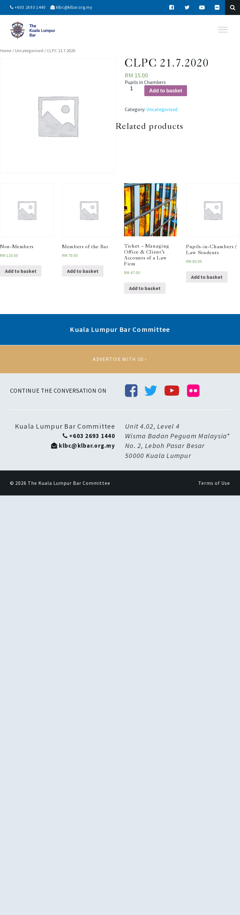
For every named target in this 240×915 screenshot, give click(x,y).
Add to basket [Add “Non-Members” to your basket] (20, 271)
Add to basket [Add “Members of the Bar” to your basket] (82, 271)
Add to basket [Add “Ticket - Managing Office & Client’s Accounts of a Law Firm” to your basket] (145, 288)
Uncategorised (29, 50)
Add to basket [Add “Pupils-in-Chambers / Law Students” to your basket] (207, 277)
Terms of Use (214, 483)
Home (6, 50)
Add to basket (165, 90)
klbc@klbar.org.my (72, 7)
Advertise (120, 359)
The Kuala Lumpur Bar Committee (69, 483)
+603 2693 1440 (28, 7)
